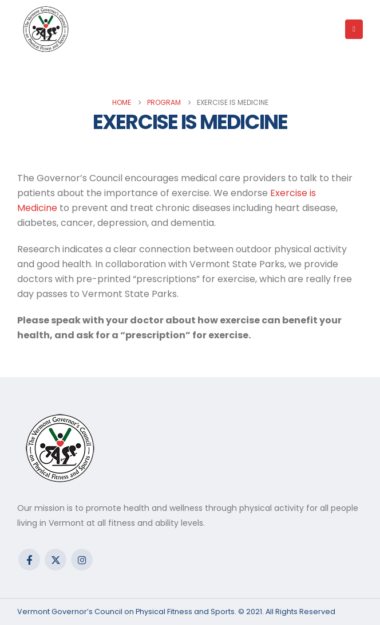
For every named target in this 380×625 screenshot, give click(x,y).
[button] (354, 29)
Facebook (29, 560)
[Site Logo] (45, 29)
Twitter (55, 560)
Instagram (82, 560)
